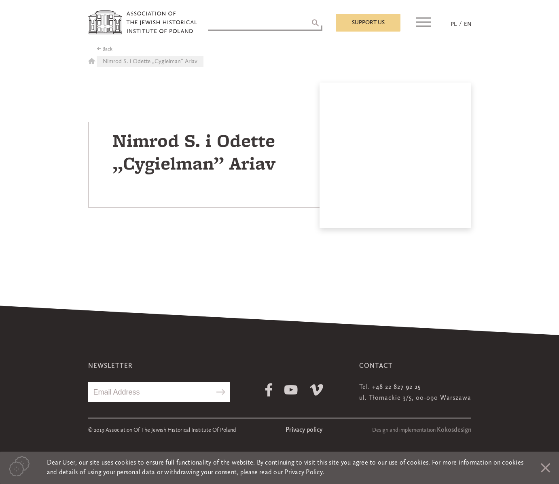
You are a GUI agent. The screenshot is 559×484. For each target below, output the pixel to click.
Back (107, 49)
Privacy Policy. (304, 472)
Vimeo (316, 390)
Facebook (268, 390)
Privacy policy (304, 430)
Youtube (291, 390)
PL (454, 24)
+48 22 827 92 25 (396, 387)
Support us (368, 22)
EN (467, 24)
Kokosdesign (454, 430)
